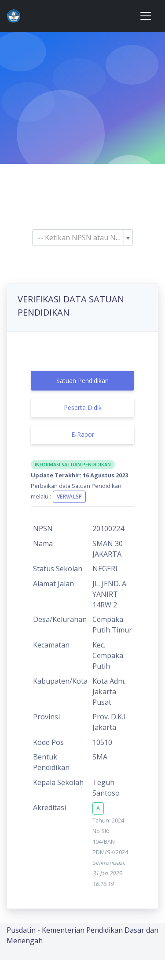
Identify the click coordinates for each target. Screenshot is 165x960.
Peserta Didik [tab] (83, 407)
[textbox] (80, 237)
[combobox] (82, 237)
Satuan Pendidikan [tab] (82, 380)
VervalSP (69, 496)
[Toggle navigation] (145, 16)
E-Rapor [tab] (82, 434)
